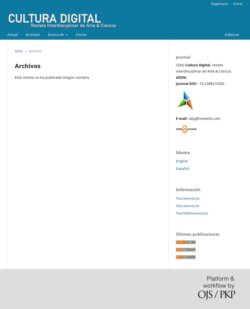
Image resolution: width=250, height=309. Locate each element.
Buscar (232, 34)
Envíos (81, 34)
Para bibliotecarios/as (192, 213)
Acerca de (56, 34)
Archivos (33, 34)
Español (182, 168)
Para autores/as (187, 206)
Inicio (19, 51)
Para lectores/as (188, 198)
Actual (12, 34)
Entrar (238, 3)
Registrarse (219, 3)
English (182, 161)
